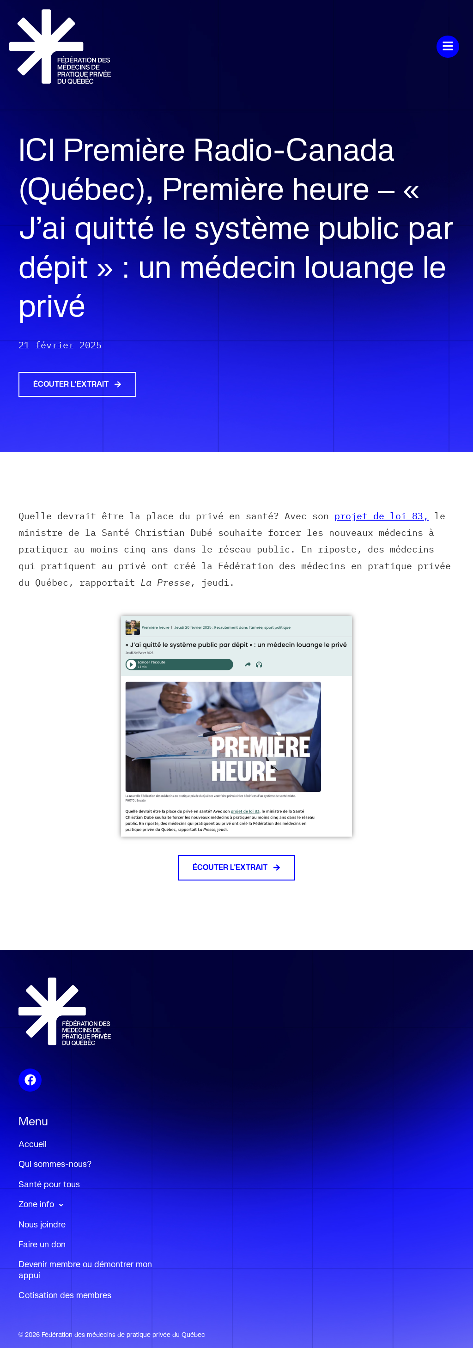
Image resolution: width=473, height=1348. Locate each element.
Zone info (43, 1205)
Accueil (32, 1145)
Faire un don (42, 1245)
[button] (317, 47)
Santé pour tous (49, 1185)
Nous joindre (42, 1225)
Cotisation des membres (64, 1296)
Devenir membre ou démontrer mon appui (85, 1270)
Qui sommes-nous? (55, 1164)
